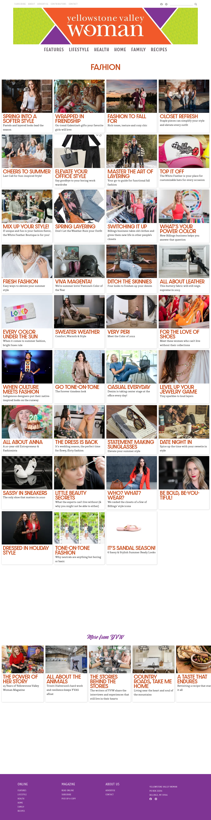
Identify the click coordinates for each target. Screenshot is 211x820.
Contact (73, 4)
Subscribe (20, 4)
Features (54, 49)
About (31, 4)
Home (120, 49)
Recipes (159, 49)
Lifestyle (79, 49)
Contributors (58, 4)
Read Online (68, 790)
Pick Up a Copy (69, 798)
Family (138, 49)
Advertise (42, 4)
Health (101, 49)
